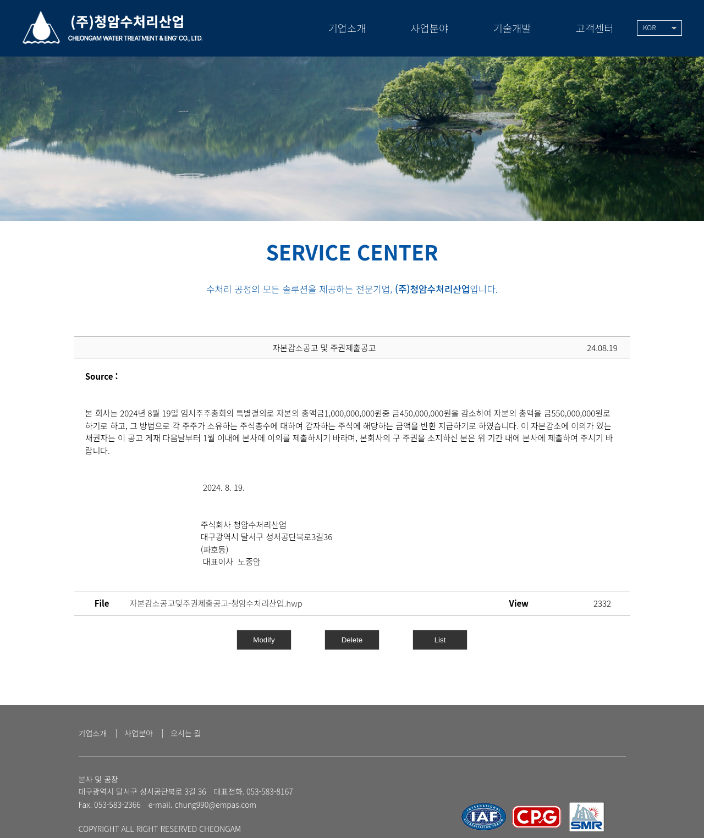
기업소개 (93, 733)
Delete (352, 640)
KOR (649, 27)
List (440, 640)
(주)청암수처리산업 (113, 26)
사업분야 (138, 733)
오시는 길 (185, 733)
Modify (263, 640)
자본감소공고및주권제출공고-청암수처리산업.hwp (216, 603)
